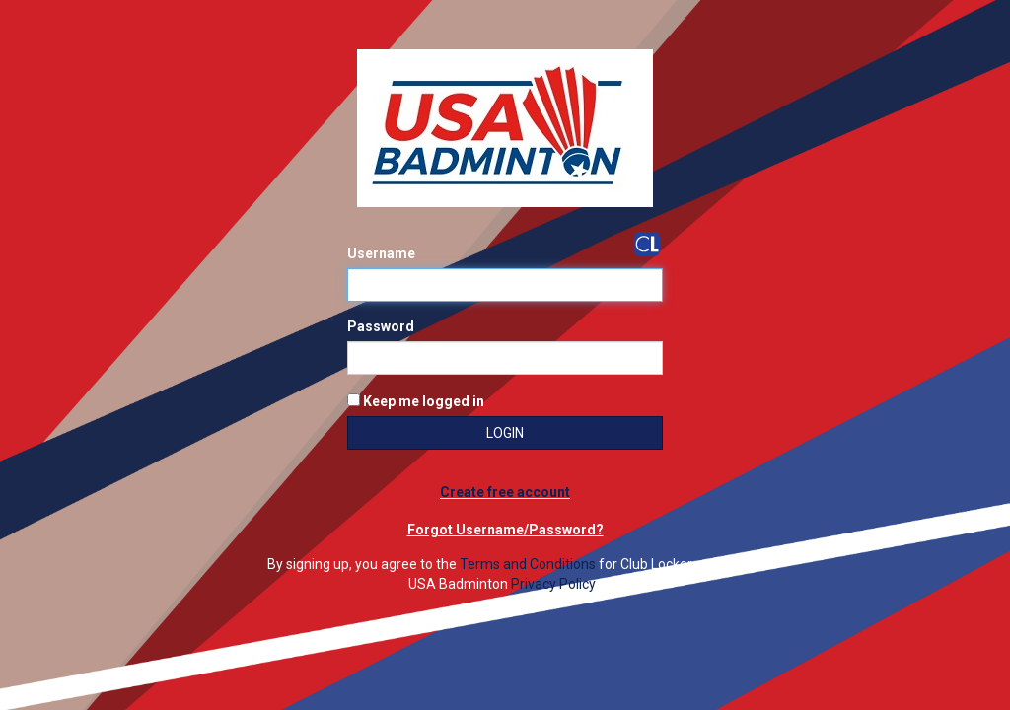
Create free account (505, 492)
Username (381, 253)
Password (380, 326)
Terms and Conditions (528, 564)
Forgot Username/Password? (505, 529)
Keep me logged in (415, 401)
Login (505, 433)
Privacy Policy (553, 584)
